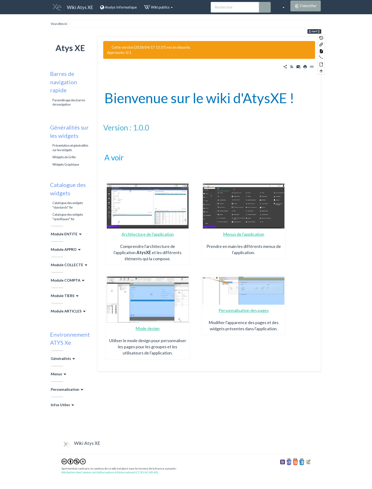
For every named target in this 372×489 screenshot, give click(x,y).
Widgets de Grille (64, 157)
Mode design (147, 328)
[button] (281, 7)
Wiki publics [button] (158, 7)
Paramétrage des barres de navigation (68, 102)
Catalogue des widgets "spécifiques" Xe (67, 217)
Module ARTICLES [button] (66, 311)
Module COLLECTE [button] (67, 265)
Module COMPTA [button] (65, 280)
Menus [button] (56, 374)
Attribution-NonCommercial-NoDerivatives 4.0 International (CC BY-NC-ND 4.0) (109, 472)
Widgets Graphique (65, 164)
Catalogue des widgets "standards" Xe (67, 205)
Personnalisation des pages (244, 310)
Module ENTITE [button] (64, 234)
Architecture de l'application (147, 234)
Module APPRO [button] (64, 249)
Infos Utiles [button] (60, 404)
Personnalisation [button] (65, 389)
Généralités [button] (61, 358)
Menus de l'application (243, 234)
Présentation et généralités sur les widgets (70, 148)
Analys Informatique (118, 7)
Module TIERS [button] (62, 295)
